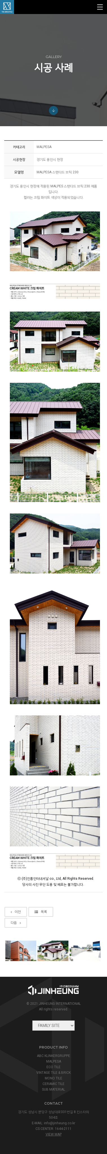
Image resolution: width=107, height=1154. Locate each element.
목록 (41, 912)
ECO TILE (53, 1067)
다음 (16, 923)
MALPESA (53, 1061)
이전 (16, 912)
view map (54, 1134)
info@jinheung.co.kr (59, 1123)
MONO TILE (53, 1078)
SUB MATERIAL (53, 1089)
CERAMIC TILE (53, 1084)
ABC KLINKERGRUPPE (53, 1056)
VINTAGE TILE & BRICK (53, 1073)
